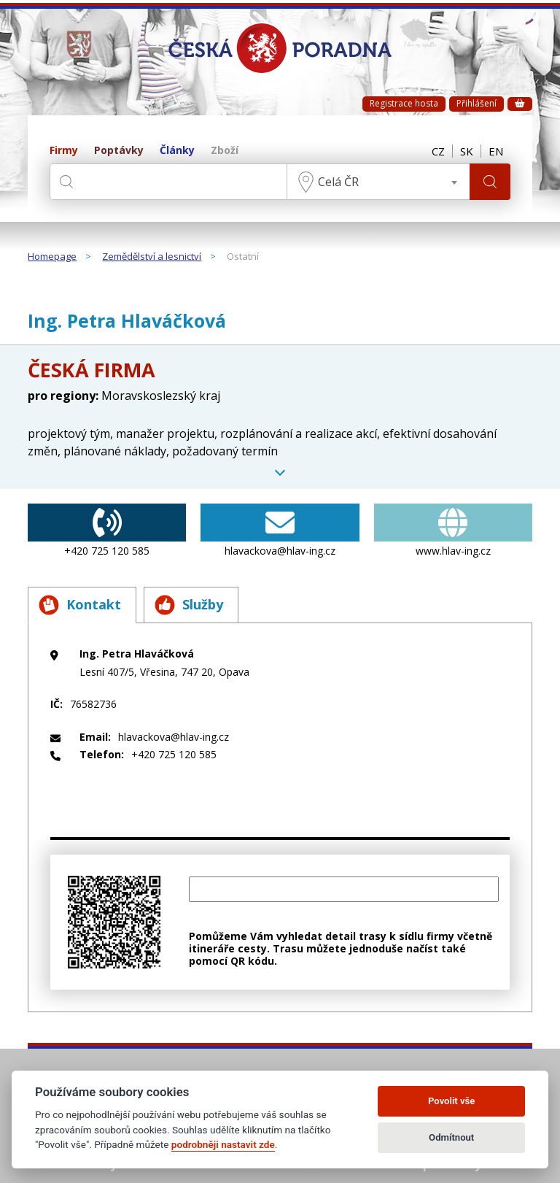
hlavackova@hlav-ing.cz (280, 531)
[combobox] (378, 181)
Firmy (64, 150)
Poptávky (119, 150)
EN (496, 151)
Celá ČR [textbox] (338, 182)
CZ (438, 151)
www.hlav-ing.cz (453, 531)
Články (177, 150)
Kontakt (80, 605)
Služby (189, 605)
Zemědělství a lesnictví (151, 257)
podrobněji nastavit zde (223, 1144)
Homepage (52, 257)
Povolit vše (451, 1100)
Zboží (224, 150)
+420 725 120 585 (107, 531)
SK (466, 151)
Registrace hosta (404, 103)
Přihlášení (476, 103)
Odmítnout (451, 1137)
